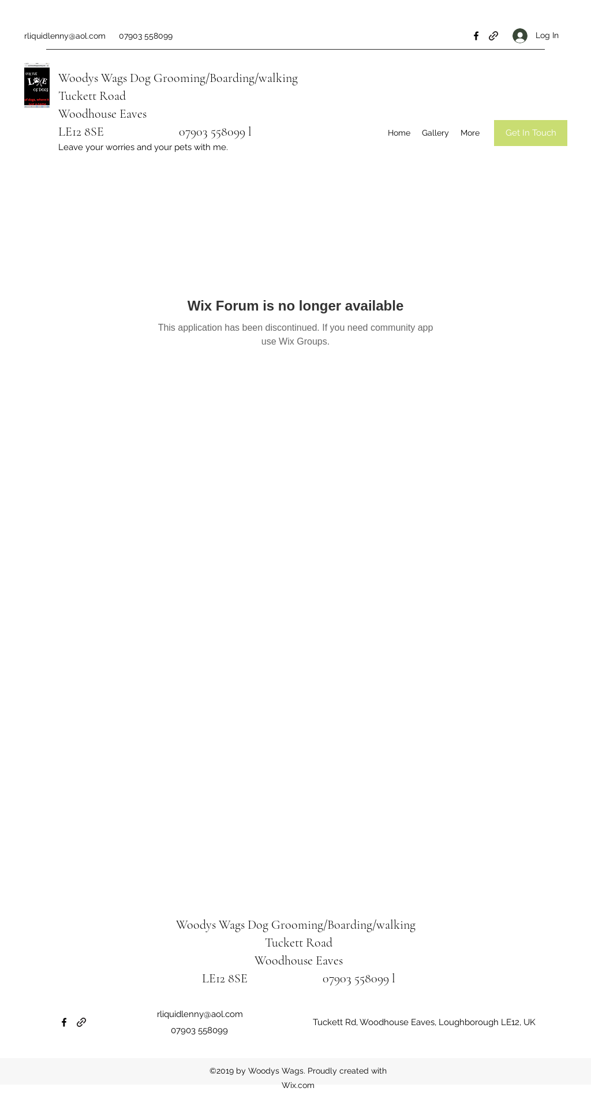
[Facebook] (476, 36)
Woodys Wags (92, 77)
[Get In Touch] (530, 133)
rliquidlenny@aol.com (65, 35)
